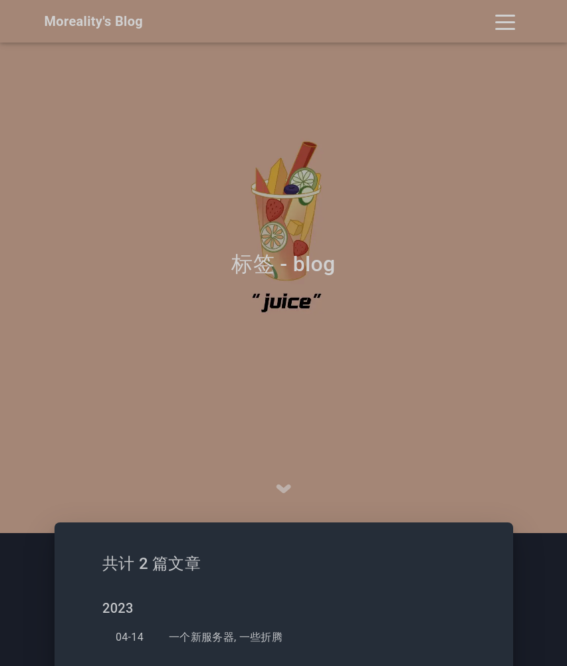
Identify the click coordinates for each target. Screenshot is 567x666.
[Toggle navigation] (505, 21)
